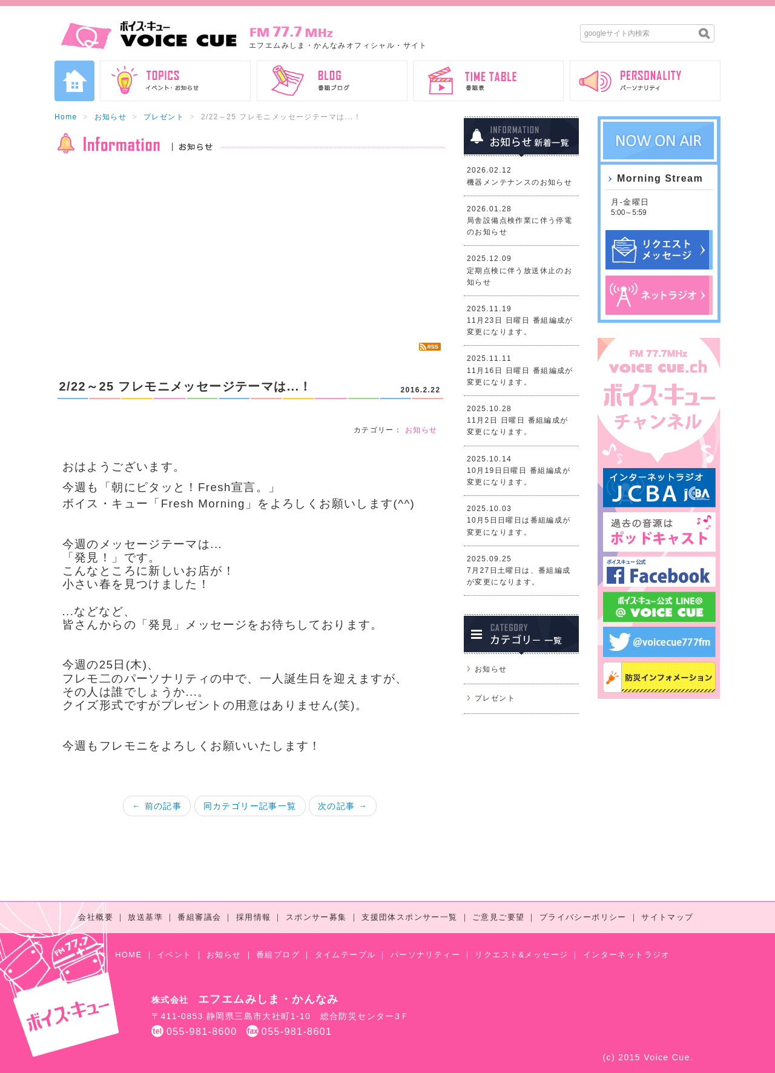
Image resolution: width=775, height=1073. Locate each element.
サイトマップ (667, 917)
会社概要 (95, 917)
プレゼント (163, 117)
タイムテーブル (345, 954)
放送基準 (145, 917)
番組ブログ (278, 954)
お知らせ (110, 117)
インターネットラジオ (626, 954)
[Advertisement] (249, 248)
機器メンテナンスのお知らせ (519, 182)
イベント (174, 954)
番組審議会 (199, 917)
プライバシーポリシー (583, 917)
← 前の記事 (157, 806)
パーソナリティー (425, 954)
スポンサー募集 (316, 917)
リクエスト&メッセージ (521, 954)
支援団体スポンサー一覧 (409, 917)
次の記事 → (343, 806)
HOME (128, 954)
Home (66, 117)
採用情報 (253, 917)
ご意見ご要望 (498, 917)
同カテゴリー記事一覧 (250, 806)
